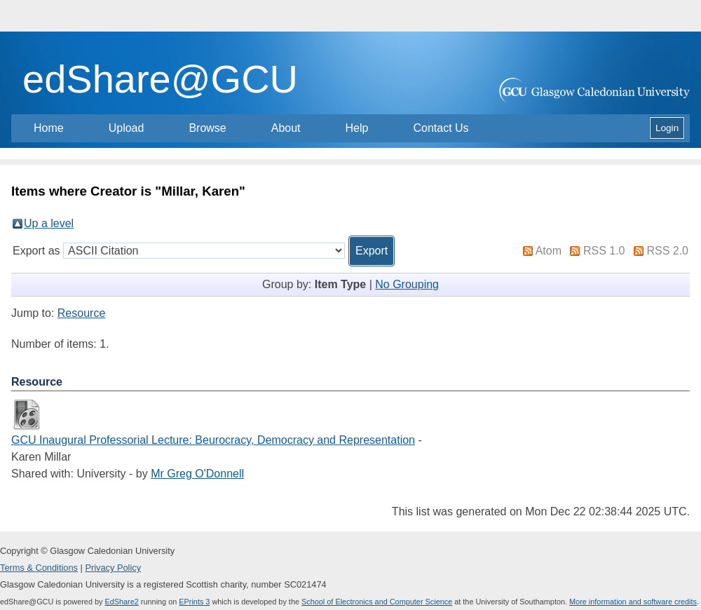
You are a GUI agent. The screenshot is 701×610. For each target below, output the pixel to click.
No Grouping (407, 284)
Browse (207, 128)
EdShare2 (121, 601)
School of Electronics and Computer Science (376, 601)
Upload (126, 128)
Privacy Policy (113, 567)
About (286, 128)
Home (49, 128)
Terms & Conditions (39, 567)
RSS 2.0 (667, 251)
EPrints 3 (194, 601)
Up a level (49, 223)
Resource (81, 313)
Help (357, 128)
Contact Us (440, 128)
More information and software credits (633, 601)
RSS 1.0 (604, 251)
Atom (549, 251)
